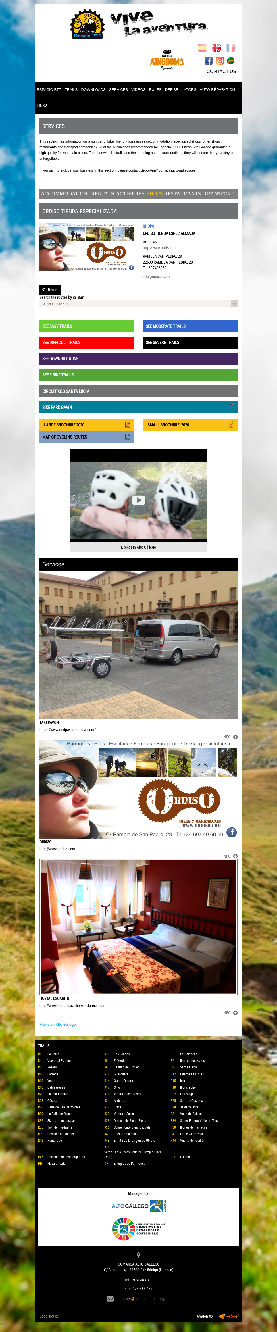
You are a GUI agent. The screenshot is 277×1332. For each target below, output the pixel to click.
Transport (219, 194)
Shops (155, 194)
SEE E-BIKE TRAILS (58, 375)
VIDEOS (138, 89)
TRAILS (71, 89)
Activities (130, 194)
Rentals (102, 194)
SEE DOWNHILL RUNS (60, 359)
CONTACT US (221, 71)
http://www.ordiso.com (161, 247)
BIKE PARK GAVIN (138, 406)
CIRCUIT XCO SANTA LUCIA (65, 391)
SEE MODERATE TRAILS (166, 326)
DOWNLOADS (93, 89)
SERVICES (118, 89)
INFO (230, 736)
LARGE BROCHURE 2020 (86, 424)
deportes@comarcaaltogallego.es (144, 1298)
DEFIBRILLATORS (180, 89)
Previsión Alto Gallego (57, 1024)
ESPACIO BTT (49, 89)
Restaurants (182, 194)
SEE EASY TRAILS (57, 326)
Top (3, 1324)
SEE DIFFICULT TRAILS (61, 342)
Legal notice (49, 1316)
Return (50, 290)
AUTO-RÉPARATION (217, 89)
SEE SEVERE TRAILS (162, 342)
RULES (155, 89)
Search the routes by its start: (62, 297)
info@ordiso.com (156, 276)
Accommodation (64, 194)
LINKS (42, 105)
